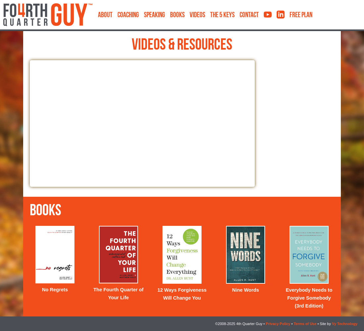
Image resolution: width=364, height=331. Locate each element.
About (105, 15)
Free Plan (301, 15)
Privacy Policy (278, 324)
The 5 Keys (222, 15)
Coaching (128, 15)
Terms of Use (305, 324)
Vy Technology (344, 324)
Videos (197, 15)
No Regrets (55, 289)
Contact (249, 15)
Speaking (154, 15)
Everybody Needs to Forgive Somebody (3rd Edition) (309, 298)
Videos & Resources (182, 46)
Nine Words (245, 290)
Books (177, 15)
